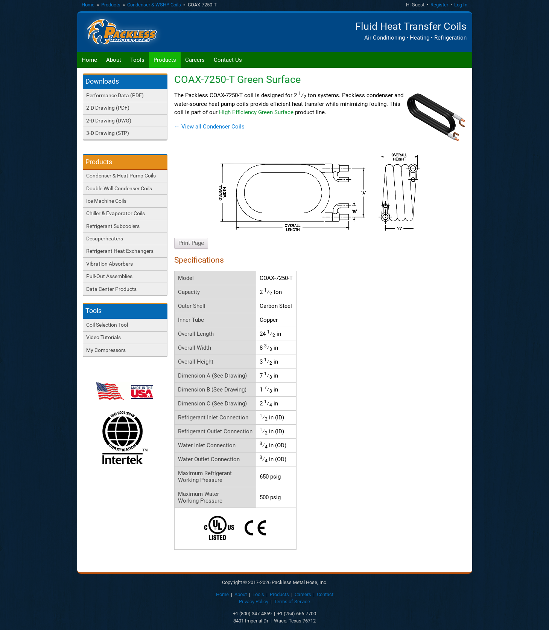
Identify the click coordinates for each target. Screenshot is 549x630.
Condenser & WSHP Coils (154, 5)
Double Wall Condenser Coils (119, 188)
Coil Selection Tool (107, 325)
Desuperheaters (104, 238)
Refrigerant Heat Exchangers (120, 251)
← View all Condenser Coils (209, 126)
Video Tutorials (103, 337)
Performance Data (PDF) (115, 95)
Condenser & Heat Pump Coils (121, 176)
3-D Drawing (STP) (107, 133)
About (113, 60)
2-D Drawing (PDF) (107, 108)
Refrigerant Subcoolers (113, 226)
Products (110, 5)
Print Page (191, 243)
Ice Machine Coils (106, 201)
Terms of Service (292, 601)
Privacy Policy (253, 601)
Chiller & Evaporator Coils (115, 213)
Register (439, 5)
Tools (137, 60)
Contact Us (228, 60)
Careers (195, 60)
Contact (325, 594)
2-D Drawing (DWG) (108, 121)
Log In (460, 5)
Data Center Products (111, 289)
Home (88, 5)
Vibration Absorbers (109, 264)
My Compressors (106, 350)
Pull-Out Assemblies (109, 276)
